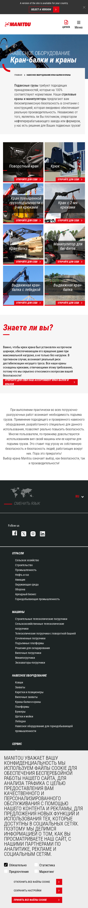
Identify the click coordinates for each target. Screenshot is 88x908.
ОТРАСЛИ (18, 553)
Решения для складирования (32, 648)
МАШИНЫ (18, 612)
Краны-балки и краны (28, 701)
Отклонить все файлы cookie (38, 882)
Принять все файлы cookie (38, 900)
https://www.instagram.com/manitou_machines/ (31, 533)
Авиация (20, 579)
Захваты (20, 687)
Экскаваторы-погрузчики (30, 662)
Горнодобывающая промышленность (37, 599)
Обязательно (18, 865)
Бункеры (20, 711)
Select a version (45, 9)
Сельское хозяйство (27, 560)
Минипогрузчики (25, 657)
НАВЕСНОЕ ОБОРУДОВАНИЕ (29, 675)
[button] (78, 24)
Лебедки (20, 721)
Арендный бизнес (25, 594)
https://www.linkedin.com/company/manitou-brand (40, 533)
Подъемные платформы (29, 643)
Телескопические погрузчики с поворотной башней (45, 633)
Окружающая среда (27, 584)
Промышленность (26, 570)
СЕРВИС (17, 744)
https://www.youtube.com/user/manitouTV (49, 533)
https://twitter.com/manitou (21, 533)
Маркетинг (46, 872)
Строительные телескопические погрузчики (41, 619)
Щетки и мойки (24, 716)
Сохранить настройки (38, 891)
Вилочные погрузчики (28, 652)
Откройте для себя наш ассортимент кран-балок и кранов (41, 382)
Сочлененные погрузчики (30, 638)
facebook (12, 533)
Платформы (22, 706)
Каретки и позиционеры (29, 692)
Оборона (20, 589)
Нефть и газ (22, 574)
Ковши (19, 682)
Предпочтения (19, 872)
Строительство (24, 565)
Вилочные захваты (26, 697)
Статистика (47, 865)
